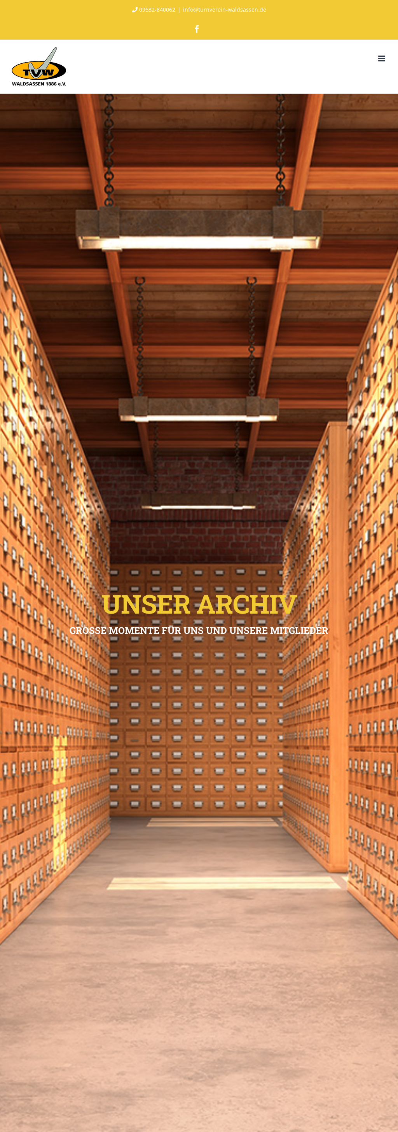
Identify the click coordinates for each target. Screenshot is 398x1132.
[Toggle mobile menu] (382, 58)
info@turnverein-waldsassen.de (224, 9)
